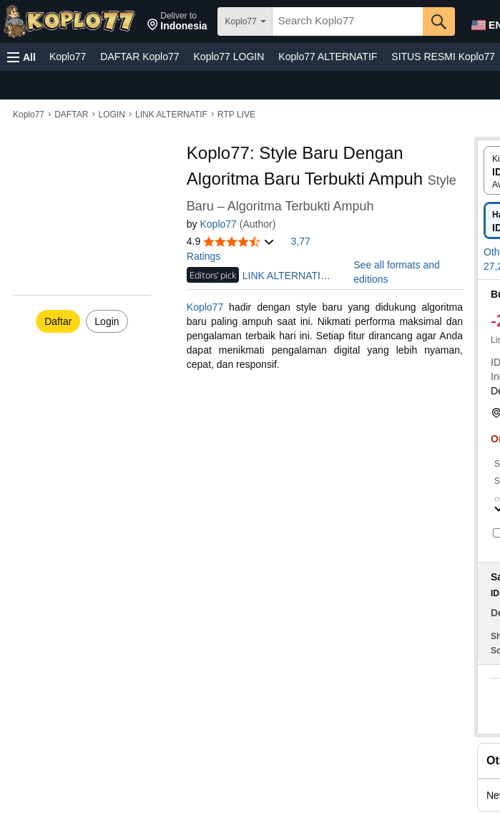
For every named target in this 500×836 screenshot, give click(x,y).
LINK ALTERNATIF (171, 115)
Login (106, 321)
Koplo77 (67, 56)
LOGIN (111, 115)
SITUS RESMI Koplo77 (443, 56)
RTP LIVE (236, 115)
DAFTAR (71, 115)
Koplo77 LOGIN (229, 56)
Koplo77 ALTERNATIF (327, 56)
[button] (177, 21)
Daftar (58, 321)
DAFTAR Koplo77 (139, 56)
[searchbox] (348, 21)
